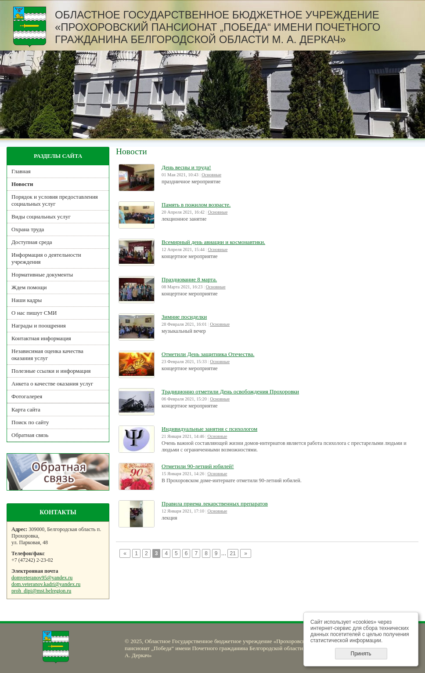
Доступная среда (31, 242)
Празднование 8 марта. (189, 279)
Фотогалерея (26, 396)
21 (233, 553)
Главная (21, 171)
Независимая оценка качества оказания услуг (47, 354)
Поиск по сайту (30, 422)
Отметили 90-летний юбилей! (198, 466)
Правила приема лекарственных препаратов (215, 503)
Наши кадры (26, 300)
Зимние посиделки (184, 316)
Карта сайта (25, 409)
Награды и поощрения (38, 325)
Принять (361, 654)
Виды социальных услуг (41, 216)
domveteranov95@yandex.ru (41, 578)
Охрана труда (27, 229)
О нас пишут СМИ (34, 312)
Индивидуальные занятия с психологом (209, 429)
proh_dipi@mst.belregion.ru (41, 591)
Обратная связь (29, 435)
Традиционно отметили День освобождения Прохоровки (230, 391)
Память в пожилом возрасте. (196, 204)
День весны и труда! (186, 167)
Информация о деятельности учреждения (46, 258)
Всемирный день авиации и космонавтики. (213, 242)
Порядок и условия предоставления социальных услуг (54, 200)
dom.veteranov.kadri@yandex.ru (45, 584)
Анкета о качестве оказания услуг (52, 383)
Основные (211, 174)
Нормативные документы (42, 274)
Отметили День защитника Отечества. (208, 354)
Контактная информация (41, 338)
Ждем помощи (29, 287)
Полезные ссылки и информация (50, 370)
